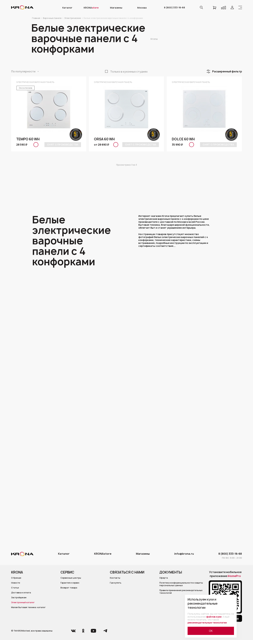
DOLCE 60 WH (183, 139)
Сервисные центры (71, 578)
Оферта (163, 578)
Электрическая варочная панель (35, 82)
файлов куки (214, 616)
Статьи (15, 588)
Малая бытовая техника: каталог (28, 607)
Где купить (115, 583)
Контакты (115, 578)
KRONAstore (102, 553)
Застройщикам (19, 598)
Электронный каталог (23, 603)
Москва (142, 7)
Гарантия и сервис (70, 583)
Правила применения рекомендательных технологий (181, 591)
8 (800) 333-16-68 (174, 7)
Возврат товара (69, 588)
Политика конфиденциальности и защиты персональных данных (181, 584)
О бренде (16, 578)
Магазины (116, 7)
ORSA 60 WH (104, 139)
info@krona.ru (184, 553)
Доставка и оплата (21, 593)
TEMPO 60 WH (27, 139)
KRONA (91, 7)
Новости (15, 583)
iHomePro (234, 576)
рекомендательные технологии (207, 622)
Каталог (67, 7)
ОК (211, 631)
